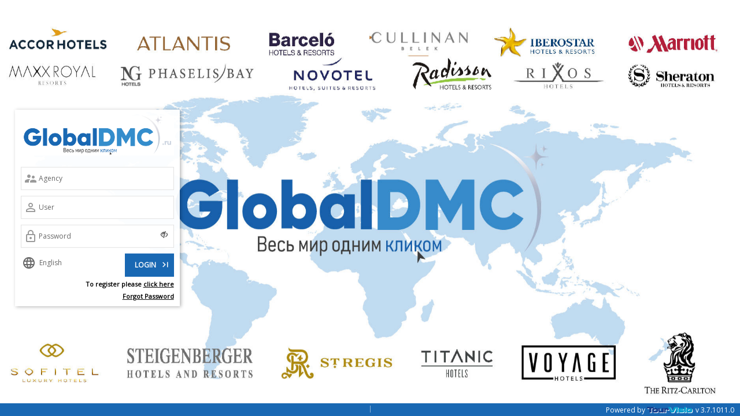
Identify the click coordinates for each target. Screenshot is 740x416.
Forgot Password (148, 295)
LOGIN (153, 264)
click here (158, 284)
